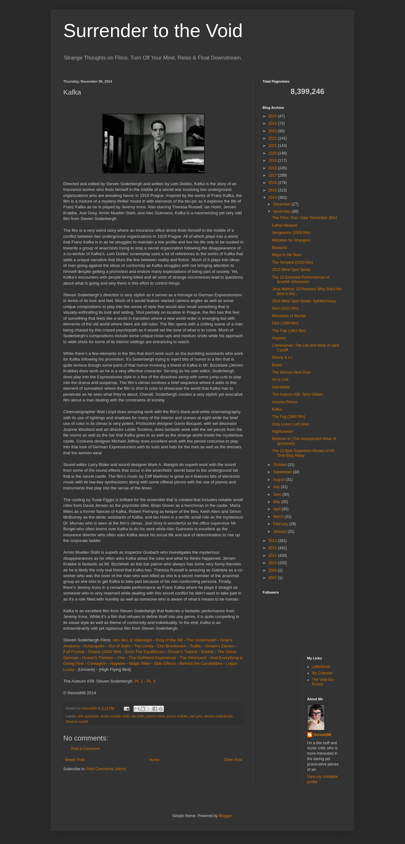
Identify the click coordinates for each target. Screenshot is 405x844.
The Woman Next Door (291, 372)
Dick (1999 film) (285, 323)
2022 (273, 138)
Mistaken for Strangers (291, 240)
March (279, 516)
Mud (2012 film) (285, 308)
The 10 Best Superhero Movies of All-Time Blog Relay (303, 453)
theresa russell (77, 721)
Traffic (195, 646)
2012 (273, 548)
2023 (273, 131)
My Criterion (322, 673)
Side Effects (165, 663)
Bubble (207, 651)
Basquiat (279, 247)
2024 (273, 123)
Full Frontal (73, 651)
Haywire (117, 663)
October (280, 465)
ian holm (138, 716)
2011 (273, 555)
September (283, 472)
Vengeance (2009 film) (291, 232)
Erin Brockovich (171, 646)
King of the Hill (169, 640)
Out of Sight (119, 646)
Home (154, 760)
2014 (273, 197)
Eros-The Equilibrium (144, 651)
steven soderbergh (218, 716)
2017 (273, 175)
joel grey (196, 716)
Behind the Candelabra (201, 663)
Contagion (96, 663)
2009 (273, 570)
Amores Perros (284, 402)
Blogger (225, 816)
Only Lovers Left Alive (290, 424)
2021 (273, 145)
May (277, 502)
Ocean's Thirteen (98, 657)
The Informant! (193, 657)
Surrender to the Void (153, 30)
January (280, 531)
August (279, 479)
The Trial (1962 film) (289, 331)
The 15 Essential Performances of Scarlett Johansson (300, 279)
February (281, 524)
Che (121, 657)
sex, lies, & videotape (132, 640)
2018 (273, 168)
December (282, 204)
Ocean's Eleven (219, 646)
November (282, 211)
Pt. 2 (151, 681)
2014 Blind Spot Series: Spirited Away (304, 301)
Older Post (233, 760)
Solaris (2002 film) (105, 651)
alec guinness (88, 716)
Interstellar (281, 387)
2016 (273, 182)
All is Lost (280, 379)
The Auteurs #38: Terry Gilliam (297, 394)
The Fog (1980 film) (288, 416)
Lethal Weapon (285, 225)
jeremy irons (155, 716)
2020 (273, 153)
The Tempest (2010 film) (292, 262)
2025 (273, 116)
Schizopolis (94, 646)
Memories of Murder (289, 316)
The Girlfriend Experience (152, 657)
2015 (273, 190)
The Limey (143, 646)
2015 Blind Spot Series (291, 270)
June (277, 494)
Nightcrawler (282, 431)
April (277, 509)
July (277, 487)
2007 (273, 578)
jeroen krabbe (177, 716)
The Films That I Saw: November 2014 (304, 218)
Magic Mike (139, 663)
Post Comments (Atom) (106, 769)
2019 (273, 160)
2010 (273, 563)
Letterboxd (321, 666)
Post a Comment (85, 748)
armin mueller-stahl (115, 716)
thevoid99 (322, 735)
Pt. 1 (138, 681)
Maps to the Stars (287, 255)
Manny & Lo (282, 357)
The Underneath (201, 640)
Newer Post (74, 760)
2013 (273, 541)
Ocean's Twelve (182, 651)
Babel (277, 365)
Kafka (277, 409)
